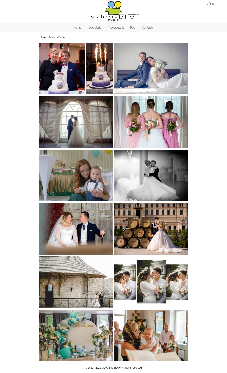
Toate (43, 37)
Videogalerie (115, 27)
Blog (132, 27)
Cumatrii (61, 37)
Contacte (147, 27)
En (213, 3)
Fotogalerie (94, 27)
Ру (207, 3)
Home (77, 27)
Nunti (52, 37)
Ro (210, 3)
